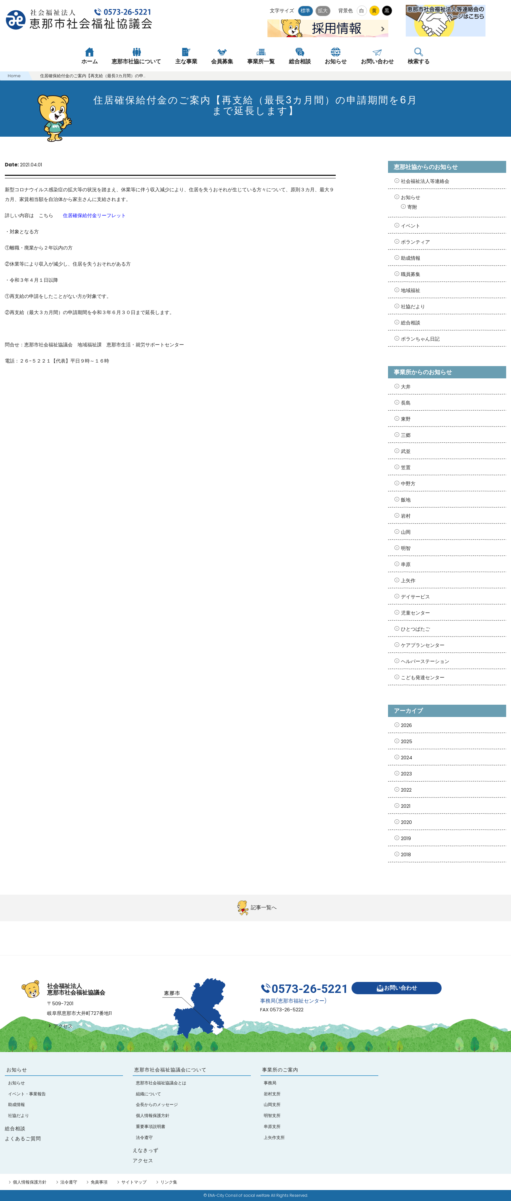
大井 (406, 386)
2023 (406, 773)
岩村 (406, 515)
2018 (406, 854)
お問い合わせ (396, 988)
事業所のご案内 (280, 1070)
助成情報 (410, 258)
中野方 (408, 483)
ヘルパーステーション (425, 661)
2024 (406, 757)
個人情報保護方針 (29, 1182)
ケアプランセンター (423, 645)
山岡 (406, 532)
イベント (410, 225)
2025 (406, 741)
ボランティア (415, 241)
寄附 (412, 207)
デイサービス (415, 596)
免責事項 (99, 1182)
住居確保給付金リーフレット (94, 215)
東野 (406, 419)
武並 (406, 451)
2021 (406, 806)
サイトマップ (134, 1182)
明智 (406, 548)
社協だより (413, 306)
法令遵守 (68, 1182)
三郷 (406, 435)
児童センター (415, 612)
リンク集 (168, 1182)
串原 (406, 564)
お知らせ (410, 197)
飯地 (406, 499)
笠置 (406, 467)
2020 (406, 822)
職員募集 (410, 274)
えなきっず (145, 1150)
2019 (406, 838)
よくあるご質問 (23, 1139)
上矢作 (408, 580)
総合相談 (410, 322)
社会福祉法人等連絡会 (425, 181)
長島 (406, 402)
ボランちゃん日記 (420, 338)
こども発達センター (423, 677)
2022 (406, 789)
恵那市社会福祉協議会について (170, 1070)
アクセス (60, 1026)
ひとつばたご (415, 629)
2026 (406, 725)
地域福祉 (410, 290)
